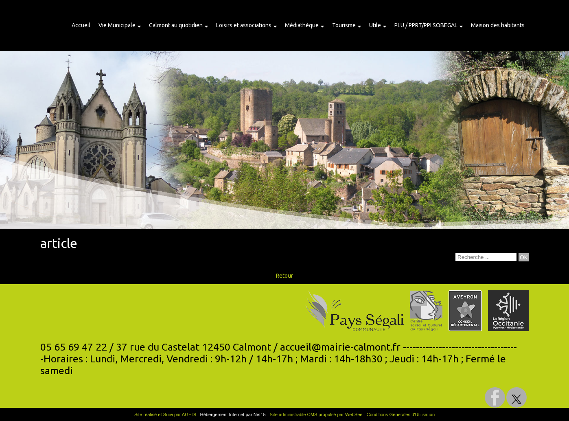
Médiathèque (302, 25)
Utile (375, 25)
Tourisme (344, 25)
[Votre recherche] (485, 257)
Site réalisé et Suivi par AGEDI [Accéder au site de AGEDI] (165, 414)
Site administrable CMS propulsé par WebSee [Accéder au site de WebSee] (316, 414)
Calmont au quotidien (176, 25)
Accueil (81, 25)
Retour (284, 275)
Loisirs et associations (243, 25)
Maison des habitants (498, 25)
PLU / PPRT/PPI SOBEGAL (425, 25)
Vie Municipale (117, 25)
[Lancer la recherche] (524, 257)
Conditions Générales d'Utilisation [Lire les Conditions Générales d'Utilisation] (401, 414)
